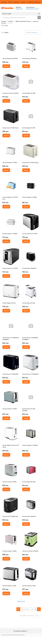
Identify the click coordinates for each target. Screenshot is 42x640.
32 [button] (38, 615)
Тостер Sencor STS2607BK (10, 374)
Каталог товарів (21, 13)
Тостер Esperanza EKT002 (10, 58)
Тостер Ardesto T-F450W (9, 233)
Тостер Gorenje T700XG (9, 482)
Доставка (16, 2)
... (29, 609)
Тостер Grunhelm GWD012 (10, 93)
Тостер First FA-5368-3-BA (10, 516)
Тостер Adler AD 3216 (28, 303)
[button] (4, 32)
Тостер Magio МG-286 (28, 482)
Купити (6, 66)
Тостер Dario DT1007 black (10, 128)
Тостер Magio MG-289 (28, 93)
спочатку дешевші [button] (32, 32)
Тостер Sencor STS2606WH (30, 374)
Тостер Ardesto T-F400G (9, 409)
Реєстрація (37, 2)
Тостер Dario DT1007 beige (30, 162)
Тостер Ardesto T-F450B (29, 197)
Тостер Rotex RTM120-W (29, 58)
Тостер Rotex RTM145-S (29, 516)
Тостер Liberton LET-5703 (10, 268)
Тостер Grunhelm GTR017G (30, 551)
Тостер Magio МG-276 (8, 303)
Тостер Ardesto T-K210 (29, 585)
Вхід (31, 2)
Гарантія (23, 2)
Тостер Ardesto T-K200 (9, 585)
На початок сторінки (21, 631)
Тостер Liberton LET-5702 (29, 233)
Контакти (4, 2)
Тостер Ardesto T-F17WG (9, 162)
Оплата (10, 2)
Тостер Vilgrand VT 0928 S (30, 445)
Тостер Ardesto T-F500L (9, 551)
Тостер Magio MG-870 (28, 128)
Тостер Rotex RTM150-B (29, 268)
